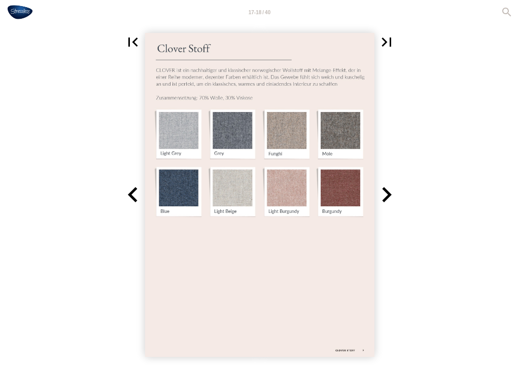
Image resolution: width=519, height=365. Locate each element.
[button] (133, 42)
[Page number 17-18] (259, 12)
